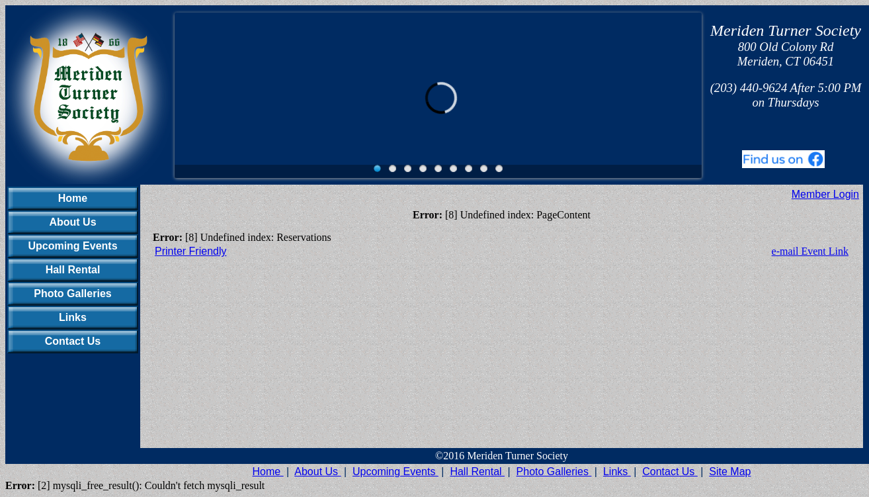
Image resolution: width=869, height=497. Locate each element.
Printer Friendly (190, 251)
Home (72, 198)
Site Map (730, 471)
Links (73, 317)
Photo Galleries (72, 293)
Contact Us (73, 341)
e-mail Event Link (810, 251)
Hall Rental (73, 269)
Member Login (825, 194)
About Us (72, 222)
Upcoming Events (72, 245)
